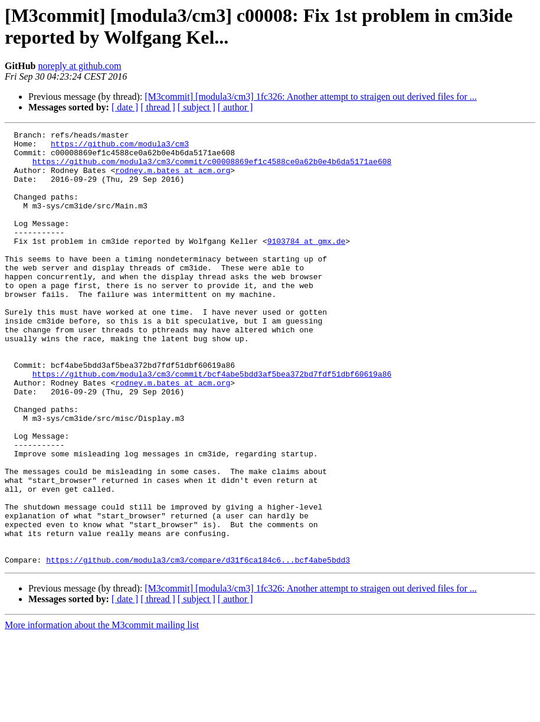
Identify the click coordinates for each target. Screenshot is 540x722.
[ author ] (235, 107)
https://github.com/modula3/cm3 (120, 147)
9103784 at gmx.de (306, 264)
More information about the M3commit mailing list (102, 712)
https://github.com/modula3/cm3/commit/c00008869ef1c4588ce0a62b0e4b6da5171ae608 (211, 168)
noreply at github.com (79, 66)
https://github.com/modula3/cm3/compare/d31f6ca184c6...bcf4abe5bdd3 (198, 646)
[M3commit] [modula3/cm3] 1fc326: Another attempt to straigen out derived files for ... (311, 97)
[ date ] (125, 107)
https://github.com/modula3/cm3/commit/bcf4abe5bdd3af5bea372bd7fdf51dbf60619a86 (211, 423)
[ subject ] (196, 107)
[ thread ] (157, 107)
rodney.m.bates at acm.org (172, 179)
